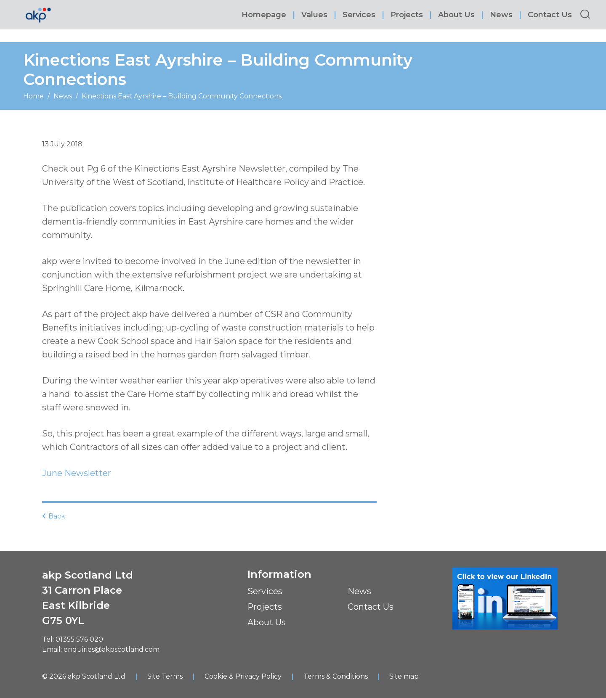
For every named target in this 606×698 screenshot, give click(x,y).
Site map (404, 676)
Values (316, 14)
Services (360, 14)
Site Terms (165, 676)
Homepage (265, 14)
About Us (457, 14)
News (502, 14)
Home (33, 96)
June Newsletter (76, 473)
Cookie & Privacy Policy (243, 676)
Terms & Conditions (335, 676)
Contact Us (551, 14)
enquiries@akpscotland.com (111, 649)
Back (53, 516)
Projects (408, 14)
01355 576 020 (79, 639)
